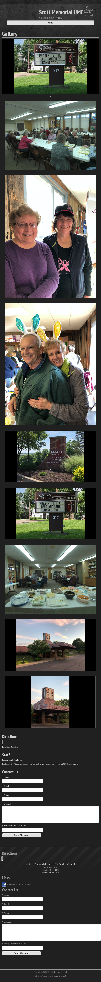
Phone (5, 795)
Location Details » (10, 747)
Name (5, 777)
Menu (50, 23)
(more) (75, 764)
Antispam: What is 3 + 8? (14, 825)
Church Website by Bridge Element (50, 976)
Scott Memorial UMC (61, 12)
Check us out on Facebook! (16, 884)
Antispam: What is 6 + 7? (14, 943)
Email (5, 786)
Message (6, 804)
